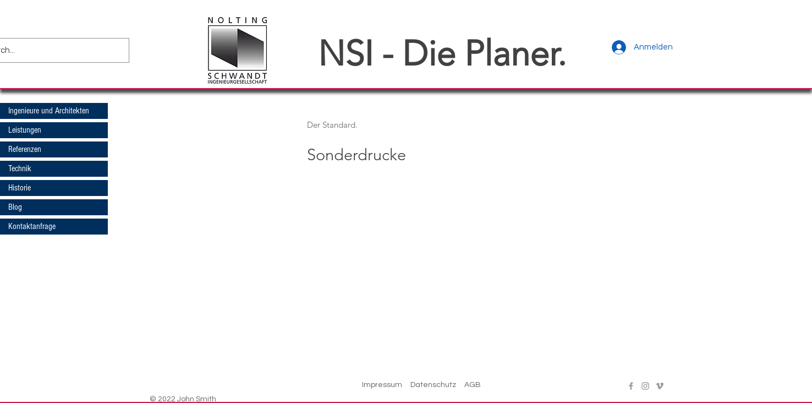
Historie (19, 188)
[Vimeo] (660, 386)
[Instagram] (645, 386)
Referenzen (24, 149)
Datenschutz (433, 385)
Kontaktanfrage (32, 226)
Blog (15, 207)
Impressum (382, 385)
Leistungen (24, 130)
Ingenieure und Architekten (48, 111)
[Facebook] (631, 386)
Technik (19, 168)
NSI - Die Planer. (442, 53)
